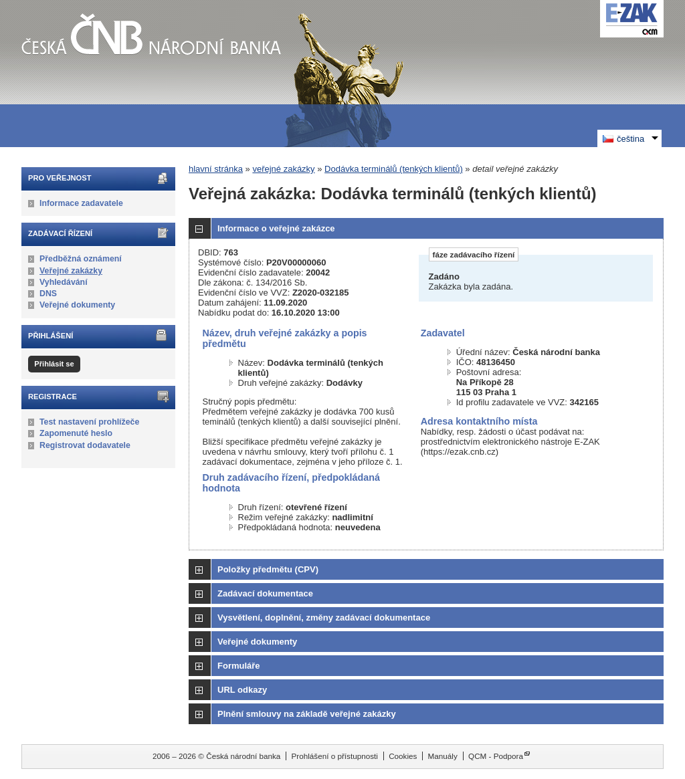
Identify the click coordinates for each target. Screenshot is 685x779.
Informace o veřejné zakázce (276, 228)
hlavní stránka (216, 169)
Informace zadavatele (81, 203)
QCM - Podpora (495, 756)
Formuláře (238, 666)
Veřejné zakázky (70, 270)
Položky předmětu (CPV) (267, 569)
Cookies (403, 756)
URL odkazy (242, 690)
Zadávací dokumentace (265, 593)
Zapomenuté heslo (75, 433)
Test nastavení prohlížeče (89, 422)
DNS (48, 293)
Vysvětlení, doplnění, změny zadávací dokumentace (323, 618)
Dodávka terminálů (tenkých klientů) (393, 169)
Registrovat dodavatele (84, 445)
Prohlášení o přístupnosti (335, 756)
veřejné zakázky (283, 169)
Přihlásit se (54, 364)
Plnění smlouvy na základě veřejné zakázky (306, 714)
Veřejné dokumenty (77, 305)
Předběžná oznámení (80, 258)
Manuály (443, 756)
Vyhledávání (63, 282)
